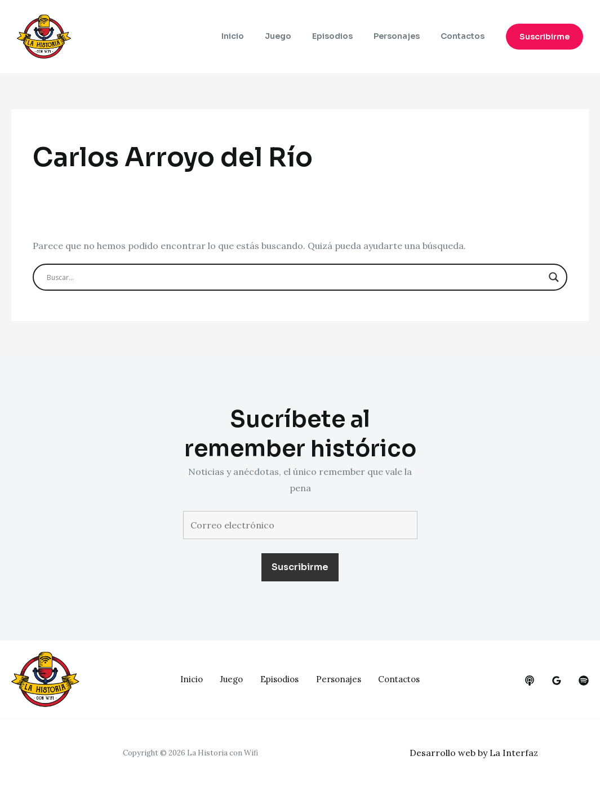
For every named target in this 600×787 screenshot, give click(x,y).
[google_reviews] (557, 680)
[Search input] (295, 277)
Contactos (465, 37)
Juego (295, 37)
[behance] (530, 680)
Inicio (255, 37)
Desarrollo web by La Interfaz (474, 752)
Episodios (345, 37)
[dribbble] (584, 680)
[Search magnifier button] (554, 277)
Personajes (404, 37)
